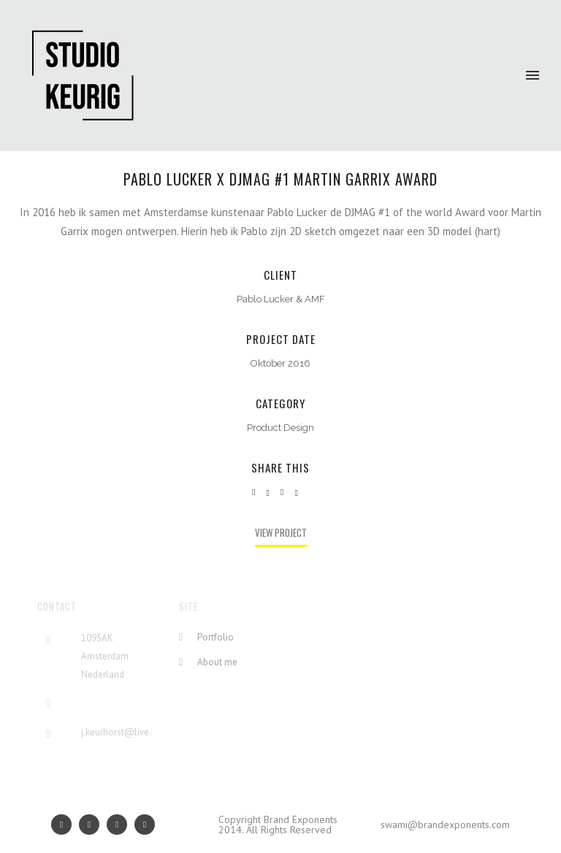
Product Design (280, 427)
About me (217, 662)
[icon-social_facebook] (93, 824)
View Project (281, 532)
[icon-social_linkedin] (120, 824)
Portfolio (215, 637)
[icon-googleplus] (65, 824)
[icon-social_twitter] (144, 824)
